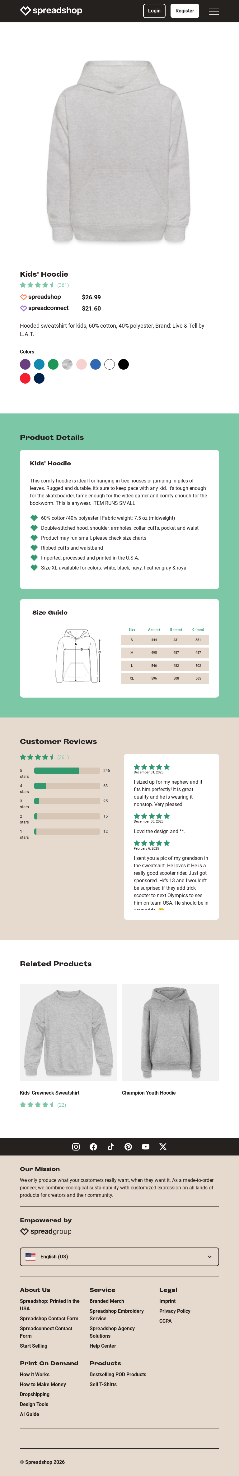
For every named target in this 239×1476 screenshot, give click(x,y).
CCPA (165, 1321)
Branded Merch (107, 1301)
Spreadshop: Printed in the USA (50, 1305)
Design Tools (34, 1404)
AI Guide (29, 1414)
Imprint (167, 1301)
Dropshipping (34, 1394)
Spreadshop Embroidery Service (117, 1314)
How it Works (34, 1374)
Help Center (103, 1346)
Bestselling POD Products (118, 1374)
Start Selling (33, 1346)
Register (185, 11)
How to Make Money (43, 1384)
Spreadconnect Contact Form (46, 1332)
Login (154, 11)
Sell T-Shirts (103, 1384)
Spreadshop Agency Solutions (112, 1332)
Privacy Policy (174, 1311)
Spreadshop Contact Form (49, 1318)
